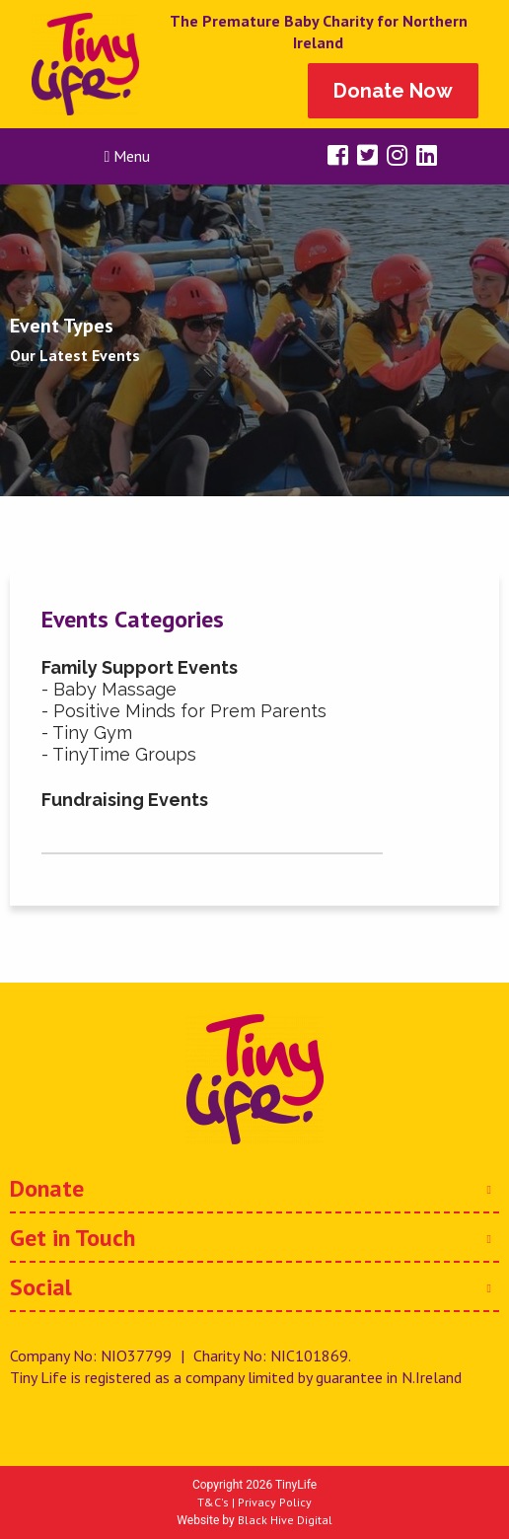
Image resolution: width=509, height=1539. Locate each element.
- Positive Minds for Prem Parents (184, 710)
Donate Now (393, 91)
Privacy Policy (275, 1502)
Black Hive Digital (285, 1519)
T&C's (213, 1502)
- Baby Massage (109, 689)
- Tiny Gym (86, 732)
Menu (128, 156)
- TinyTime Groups (118, 754)
